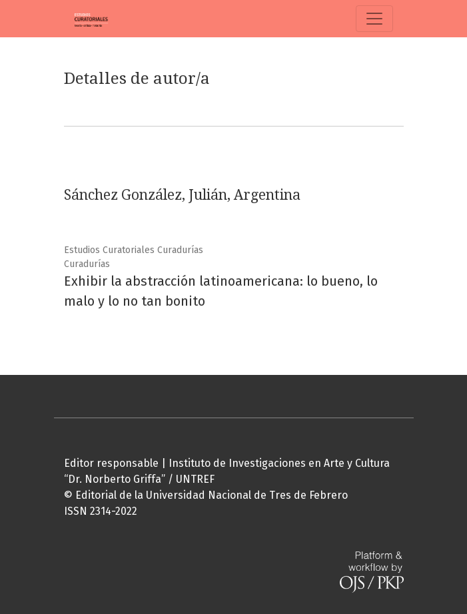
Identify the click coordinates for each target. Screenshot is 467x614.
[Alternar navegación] (374, 18)
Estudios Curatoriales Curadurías (133, 250)
